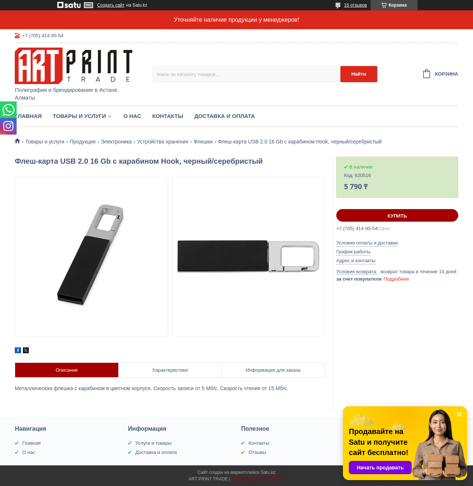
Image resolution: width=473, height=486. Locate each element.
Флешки (203, 142)
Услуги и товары (153, 443)
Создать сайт (111, 5)
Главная (28, 116)
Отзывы (257, 452)
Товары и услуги (79, 116)
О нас (132, 116)
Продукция (83, 142)
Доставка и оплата (224, 116)
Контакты (167, 116)
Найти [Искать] (358, 74)
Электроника (116, 142)
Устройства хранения (162, 142)
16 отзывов (355, 5)
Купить (397, 216)
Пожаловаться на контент (257, 479)
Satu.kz (268, 472)
